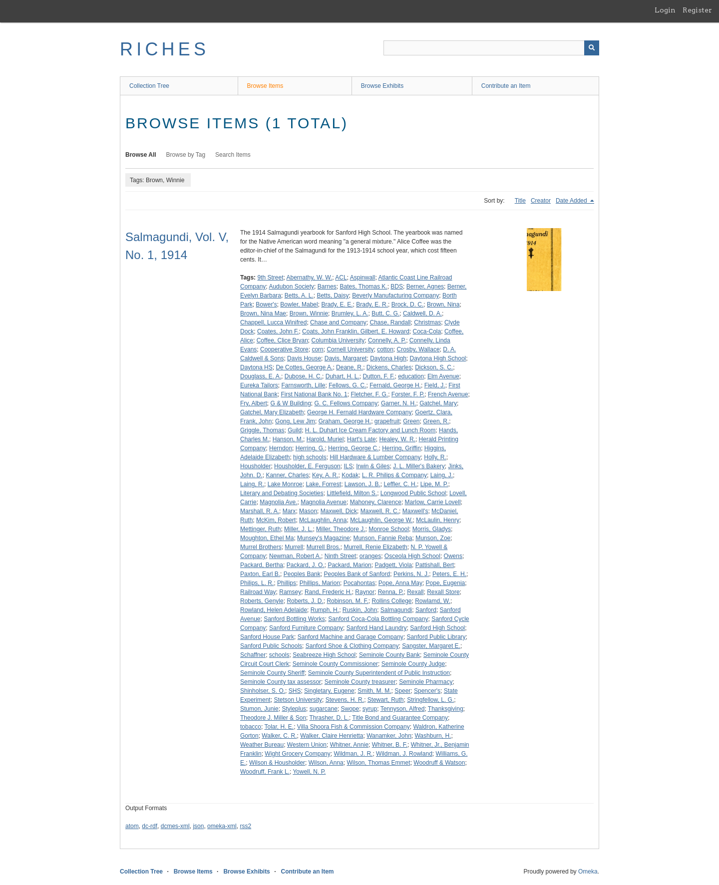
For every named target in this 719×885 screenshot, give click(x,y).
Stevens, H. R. (345, 699)
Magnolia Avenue (324, 502)
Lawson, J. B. (362, 484)
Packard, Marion (349, 565)
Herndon (280, 448)
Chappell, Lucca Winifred (273, 322)
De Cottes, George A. (304, 367)
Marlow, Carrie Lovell (433, 502)
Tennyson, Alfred (402, 708)
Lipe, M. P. (434, 484)
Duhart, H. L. (343, 376)
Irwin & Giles (372, 466)
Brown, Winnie (309, 313)
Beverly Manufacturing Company (395, 295)
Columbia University (338, 340)
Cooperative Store (284, 349)
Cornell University (350, 349)
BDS (396, 286)
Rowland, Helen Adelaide (273, 609)
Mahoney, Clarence (375, 502)
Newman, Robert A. (295, 556)
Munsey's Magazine (323, 538)
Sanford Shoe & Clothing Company (352, 645)
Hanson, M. (288, 439)
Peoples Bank (302, 574)
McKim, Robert (276, 520)
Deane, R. (349, 367)
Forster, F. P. (407, 394)
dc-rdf (149, 826)
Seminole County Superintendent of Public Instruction (379, 672)
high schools (310, 457)
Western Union (307, 744)
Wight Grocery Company (297, 753)
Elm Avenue (443, 376)
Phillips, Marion (320, 583)
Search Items (233, 154)
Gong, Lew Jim (295, 421)
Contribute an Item (506, 85)
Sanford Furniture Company (306, 627)
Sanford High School (437, 627)
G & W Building (290, 403)
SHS (295, 690)
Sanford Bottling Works (294, 618)
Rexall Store (443, 592)
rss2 (245, 826)
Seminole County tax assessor (280, 681)
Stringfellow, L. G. (430, 699)
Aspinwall (362, 277)
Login (665, 10)
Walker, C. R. (279, 735)
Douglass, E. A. (260, 376)
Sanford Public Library (436, 636)
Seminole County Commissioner (335, 663)
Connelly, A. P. (387, 340)
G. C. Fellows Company (346, 403)
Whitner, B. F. (389, 744)
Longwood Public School (413, 493)
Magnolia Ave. (278, 502)
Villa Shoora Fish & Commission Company (353, 726)
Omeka (588, 871)
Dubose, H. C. (303, 376)
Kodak (350, 475)
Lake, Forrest (323, 484)
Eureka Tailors (259, 385)
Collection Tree (149, 85)
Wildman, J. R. (353, 753)
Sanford (425, 609)
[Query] (491, 47)
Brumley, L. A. (350, 313)
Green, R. (436, 421)
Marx (289, 511)
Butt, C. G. (385, 313)
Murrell (294, 547)
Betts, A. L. (299, 295)
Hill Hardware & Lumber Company (375, 457)
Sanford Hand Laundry (377, 627)
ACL (341, 277)
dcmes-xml (175, 826)
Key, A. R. (325, 475)
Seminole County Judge (413, 663)
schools (279, 654)
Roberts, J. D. (305, 600)
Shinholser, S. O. (262, 690)
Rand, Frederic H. (328, 592)
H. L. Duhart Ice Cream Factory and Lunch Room (370, 430)
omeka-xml (222, 826)
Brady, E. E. (337, 304)
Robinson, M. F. (347, 600)
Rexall (415, 592)
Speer (402, 690)
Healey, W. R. (397, 439)
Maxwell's (415, 511)
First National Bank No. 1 (314, 394)
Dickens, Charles (389, 367)
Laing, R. (252, 484)
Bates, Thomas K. (363, 286)
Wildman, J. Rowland (404, 753)
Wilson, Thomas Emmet (378, 762)
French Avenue (448, 394)
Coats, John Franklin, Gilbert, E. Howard (355, 331)
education (411, 376)
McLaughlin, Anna (323, 520)
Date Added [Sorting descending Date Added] (572, 200)
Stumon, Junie (259, 708)
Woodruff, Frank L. (265, 771)
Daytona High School (438, 358)
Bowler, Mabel (299, 304)
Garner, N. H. (398, 403)
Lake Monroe (285, 484)
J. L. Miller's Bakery (419, 466)
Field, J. (434, 385)
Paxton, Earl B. (260, 574)
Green (411, 421)
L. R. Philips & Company (394, 475)
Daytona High (388, 358)
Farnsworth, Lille (304, 385)
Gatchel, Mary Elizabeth (272, 412)
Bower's (266, 304)
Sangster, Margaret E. (431, 645)
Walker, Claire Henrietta (331, 735)
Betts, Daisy (333, 295)
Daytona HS (256, 367)
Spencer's (427, 690)
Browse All (140, 154)
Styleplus (294, 708)
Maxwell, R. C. (379, 511)
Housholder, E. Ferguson (307, 466)
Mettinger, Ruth (260, 529)
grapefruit (387, 421)
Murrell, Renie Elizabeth (375, 547)
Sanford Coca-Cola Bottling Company (378, 618)
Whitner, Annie (349, 744)
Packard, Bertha (261, 565)
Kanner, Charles (287, 475)
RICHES (164, 49)
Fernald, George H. (395, 385)
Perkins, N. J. (411, 574)
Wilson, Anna (326, 762)
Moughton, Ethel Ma (267, 538)
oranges (370, 556)
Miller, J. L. (298, 529)
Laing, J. (441, 475)
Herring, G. (310, 448)
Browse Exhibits (382, 85)
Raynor (364, 592)
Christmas (427, 322)
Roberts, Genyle (262, 600)
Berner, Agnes (425, 286)
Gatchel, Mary (438, 403)
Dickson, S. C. (434, 367)
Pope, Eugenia (445, 583)
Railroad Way (258, 592)
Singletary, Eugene (329, 690)
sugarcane (324, 708)
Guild (295, 430)
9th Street (270, 277)
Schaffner (253, 654)
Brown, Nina (443, 304)
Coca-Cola (427, 331)
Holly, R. (435, 457)
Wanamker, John (388, 735)
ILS (348, 466)
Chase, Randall (389, 322)
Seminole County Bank (389, 654)
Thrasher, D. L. (329, 717)
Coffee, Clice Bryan (282, 340)
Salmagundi (396, 609)
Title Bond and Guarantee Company (400, 717)
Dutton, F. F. (378, 376)
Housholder (255, 466)
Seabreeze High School (324, 654)
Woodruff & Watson (439, 762)
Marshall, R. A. (259, 511)
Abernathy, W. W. (310, 277)
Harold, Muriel (325, 439)
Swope (350, 708)
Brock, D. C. (407, 304)
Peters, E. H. (449, 574)
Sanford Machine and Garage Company (350, 636)
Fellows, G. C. (347, 385)
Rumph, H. (325, 609)
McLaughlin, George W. (381, 520)
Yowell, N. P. (309, 771)
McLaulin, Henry (437, 520)
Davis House (304, 358)
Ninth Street (340, 556)
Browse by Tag (186, 154)
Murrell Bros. (324, 547)
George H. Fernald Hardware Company (359, 412)
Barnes (327, 286)
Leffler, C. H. (400, 484)
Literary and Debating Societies (282, 493)
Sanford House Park (267, 636)
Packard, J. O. (306, 565)
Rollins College (391, 600)
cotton (385, 349)
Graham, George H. (345, 421)
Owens (453, 556)
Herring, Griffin (401, 448)
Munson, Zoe (432, 538)
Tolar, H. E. (279, 726)
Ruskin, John (360, 609)
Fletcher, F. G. (369, 394)
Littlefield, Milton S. (352, 493)
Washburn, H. (432, 735)
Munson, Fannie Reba (382, 538)
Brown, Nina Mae (263, 313)
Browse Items (265, 85)
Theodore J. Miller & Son (273, 717)
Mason (308, 511)
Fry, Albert (253, 403)
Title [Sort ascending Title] (520, 200)
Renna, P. (391, 592)
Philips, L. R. (257, 583)
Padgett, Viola (393, 565)
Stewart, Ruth (385, 699)
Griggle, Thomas (262, 430)
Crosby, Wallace (418, 349)
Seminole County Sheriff (272, 672)
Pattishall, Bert (434, 565)
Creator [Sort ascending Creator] (541, 200)
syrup (369, 708)
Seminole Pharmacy (425, 681)
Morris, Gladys (431, 529)
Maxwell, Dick (339, 511)
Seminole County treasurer (360, 681)
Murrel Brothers (261, 547)
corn (317, 349)
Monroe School (388, 529)
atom (132, 826)
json (198, 826)
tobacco (250, 726)
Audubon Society (291, 286)
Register (697, 10)
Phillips (286, 583)
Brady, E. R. (372, 304)
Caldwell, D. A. (422, 313)
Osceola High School (412, 556)
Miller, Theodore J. (340, 529)
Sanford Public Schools (271, 645)
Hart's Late (361, 439)
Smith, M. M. (374, 690)
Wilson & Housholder (277, 762)
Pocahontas (359, 583)
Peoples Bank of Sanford (357, 574)
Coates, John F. (278, 331)
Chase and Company (338, 322)
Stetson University (298, 699)
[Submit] (591, 47)
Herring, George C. (353, 448)
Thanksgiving (445, 708)
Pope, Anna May (400, 583)
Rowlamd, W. (432, 600)
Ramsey (290, 592)
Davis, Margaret (346, 358)
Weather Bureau (262, 744)
